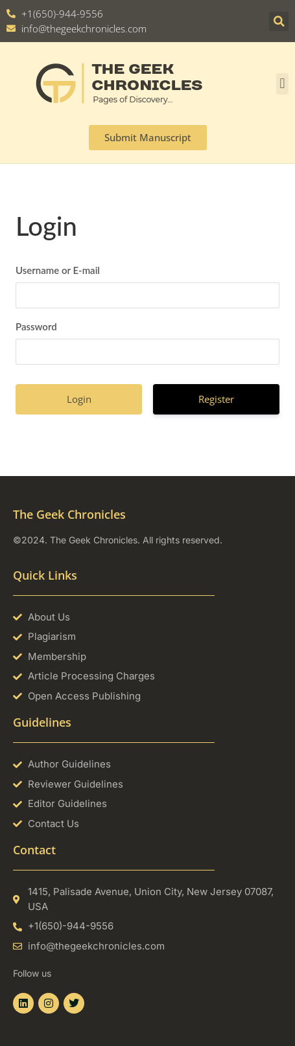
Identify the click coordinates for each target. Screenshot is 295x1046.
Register (216, 398)
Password (36, 326)
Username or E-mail (58, 270)
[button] (279, 21)
